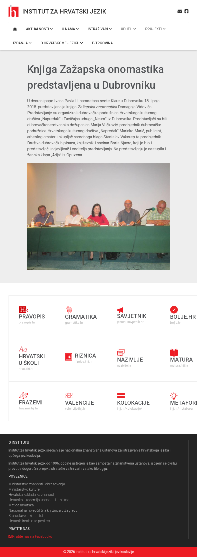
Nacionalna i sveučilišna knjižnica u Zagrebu (43, 510)
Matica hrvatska (21, 505)
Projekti (155, 29)
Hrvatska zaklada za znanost (31, 495)
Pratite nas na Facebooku (30, 536)
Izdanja (22, 43)
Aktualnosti (39, 29)
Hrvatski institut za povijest (29, 521)
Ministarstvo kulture (24, 489)
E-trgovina (102, 43)
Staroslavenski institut (25, 516)
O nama (70, 29)
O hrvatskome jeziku (61, 43)
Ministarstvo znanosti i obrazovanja (36, 484)
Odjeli (128, 29)
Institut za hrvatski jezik (64, 11)
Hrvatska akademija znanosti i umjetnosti (40, 500)
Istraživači (100, 29)
